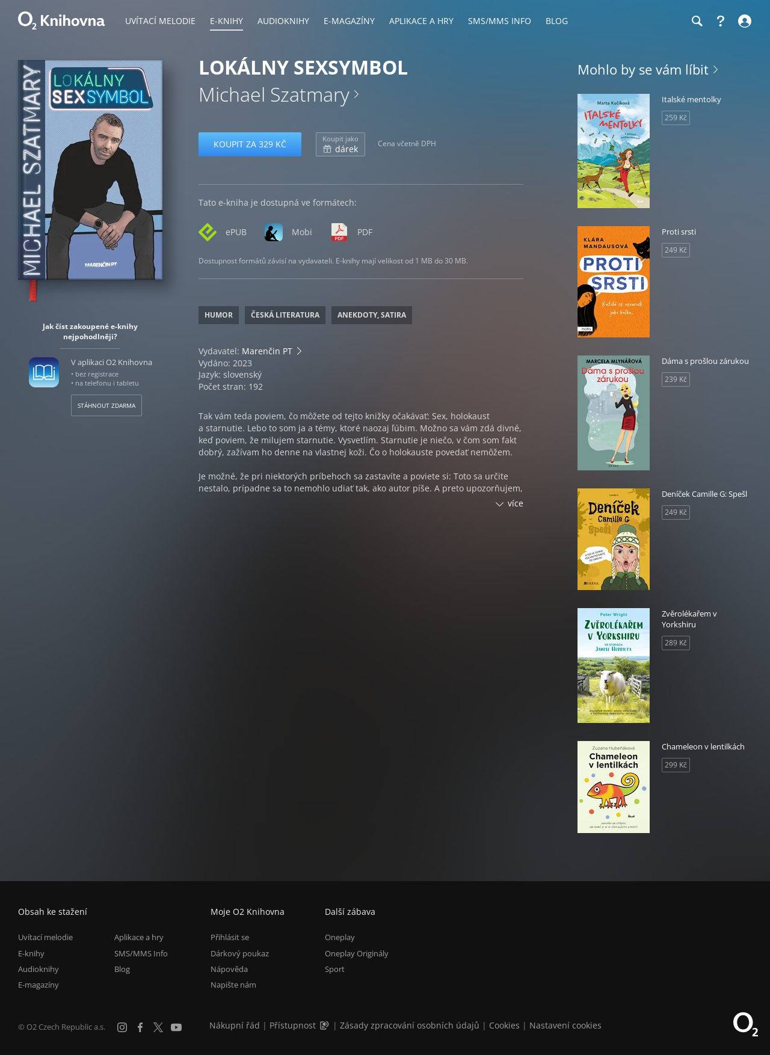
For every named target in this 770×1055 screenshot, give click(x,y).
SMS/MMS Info (141, 953)
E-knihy (31, 953)
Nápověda (229, 969)
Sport (335, 969)
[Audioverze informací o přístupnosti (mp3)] (325, 1025)
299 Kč (676, 765)
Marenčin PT (267, 351)
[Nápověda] (721, 21)
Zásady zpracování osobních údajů (409, 1025)
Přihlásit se (230, 937)
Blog (122, 969)
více (515, 503)
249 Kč (676, 250)
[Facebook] (140, 1027)
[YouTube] (176, 1027)
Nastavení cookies (565, 1025)
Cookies (504, 1025)
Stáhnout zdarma (106, 405)
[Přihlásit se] (743, 21)
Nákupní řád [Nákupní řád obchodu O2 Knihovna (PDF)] (234, 1025)
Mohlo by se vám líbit (643, 69)
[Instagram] (122, 1027)
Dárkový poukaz (240, 953)
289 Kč (676, 643)
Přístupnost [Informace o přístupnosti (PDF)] (293, 1025)
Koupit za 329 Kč (250, 144)
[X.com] (158, 1027)
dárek (340, 144)
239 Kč (676, 379)
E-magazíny (38, 984)
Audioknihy (38, 969)
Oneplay (340, 937)
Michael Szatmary (274, 94)
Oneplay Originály (357, 953)
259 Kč (676, 117)
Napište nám (233, 984)
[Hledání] (697, 21)
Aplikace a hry (139, 937)
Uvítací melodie (45, 937)
